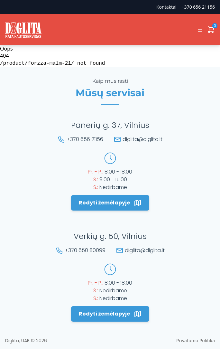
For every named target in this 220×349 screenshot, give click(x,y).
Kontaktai (166, 7)
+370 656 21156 (198, 7)
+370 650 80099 (85, 250)
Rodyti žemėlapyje (110, 203)
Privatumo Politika (195, 340)
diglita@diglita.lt (142, 139)
